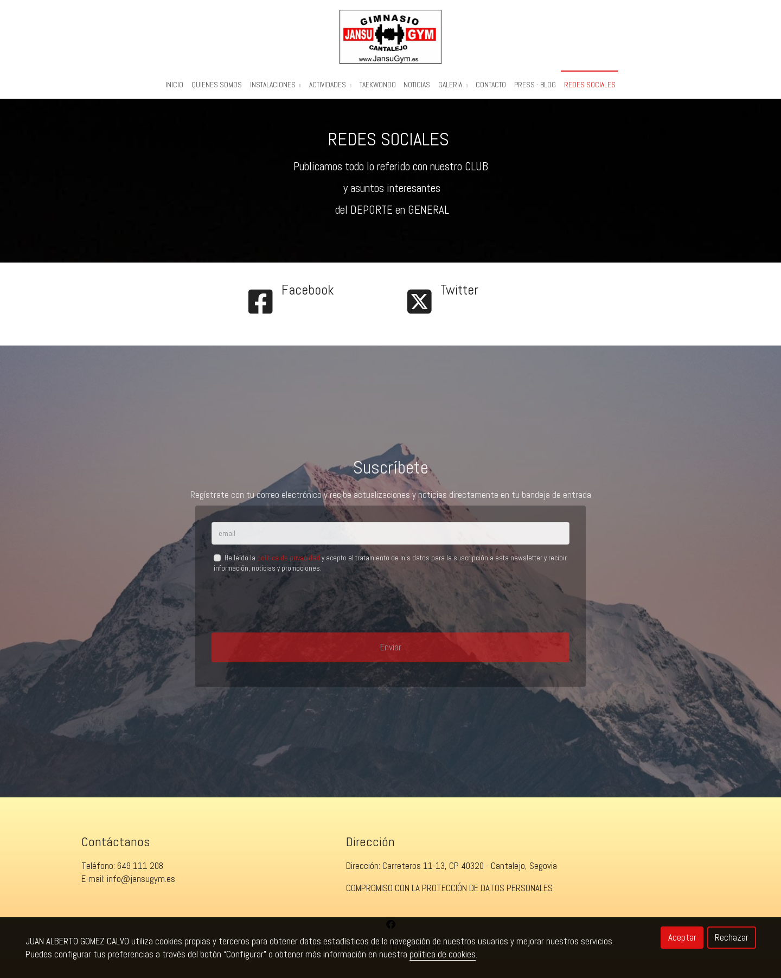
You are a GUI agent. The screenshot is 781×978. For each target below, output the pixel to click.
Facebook (307, 296)
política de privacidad (288, 564)
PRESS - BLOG (535, 85)
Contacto (491, 85)
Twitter (459, 296)
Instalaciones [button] (275, 85)
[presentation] (294, 609)
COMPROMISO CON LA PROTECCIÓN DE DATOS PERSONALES (449, 894)
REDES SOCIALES (590, 85)
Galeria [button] (453, 85)
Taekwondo (378, 85)
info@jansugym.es (141, 885)
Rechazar (731, 937)
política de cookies (442, 954)
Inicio (174, 85)
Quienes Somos (216, 85)
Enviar (390, 653)
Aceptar (682, 937)
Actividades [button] (330, 85)
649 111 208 (140, 872)
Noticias (417, 85)
